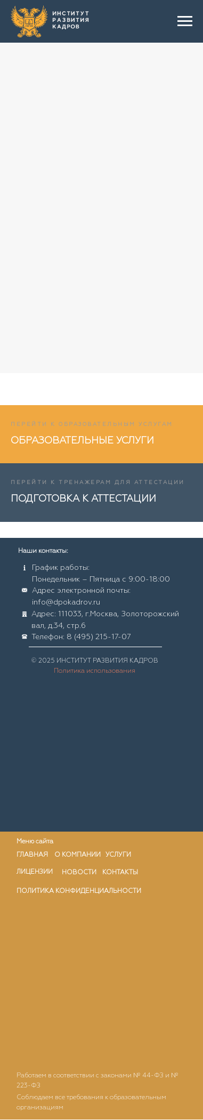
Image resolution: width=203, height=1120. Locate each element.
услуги (118, 855)
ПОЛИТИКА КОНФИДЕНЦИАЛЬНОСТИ (79, 891)
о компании (77, 855)
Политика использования (94, 671)
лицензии (35, 872)
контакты (120, 872)
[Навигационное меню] (184, 21)
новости (79, 872)
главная (32, 855)
